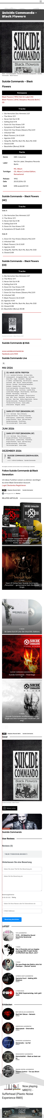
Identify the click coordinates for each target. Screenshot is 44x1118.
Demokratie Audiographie (23, 1040)
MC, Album (18, 169)
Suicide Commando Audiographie (26, 73)
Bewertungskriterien (8, 894)
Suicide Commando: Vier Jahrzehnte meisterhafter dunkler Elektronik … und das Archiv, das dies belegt (22, 541)
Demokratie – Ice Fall (23, 1043)
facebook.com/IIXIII (10, 354)
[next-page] (6, 727)
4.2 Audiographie (11, 73)
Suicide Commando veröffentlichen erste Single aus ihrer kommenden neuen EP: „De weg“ (22, 718)
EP (22, 676)
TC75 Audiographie (21, 933)
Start (3, 73)
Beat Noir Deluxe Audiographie (25, 1012)
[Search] (3, 363)
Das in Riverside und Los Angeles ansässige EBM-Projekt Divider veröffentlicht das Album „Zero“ (27, 951)
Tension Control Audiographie (25, 1069)
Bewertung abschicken (12, 919)
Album (17, 938)
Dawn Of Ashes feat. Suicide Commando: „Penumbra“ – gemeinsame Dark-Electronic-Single (22, 585)
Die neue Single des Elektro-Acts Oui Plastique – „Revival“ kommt (29, 965)
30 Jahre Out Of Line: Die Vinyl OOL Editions (22, 632)
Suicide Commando (28, 490)
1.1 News (21, 536)
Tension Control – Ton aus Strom (27, 1072)
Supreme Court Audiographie (24, 976)
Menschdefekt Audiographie (24, 1054)
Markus (18, 493)
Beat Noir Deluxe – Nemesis (25, 1014)
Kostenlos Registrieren (17, 485)
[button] (3, 1114)
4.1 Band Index (6, 828)
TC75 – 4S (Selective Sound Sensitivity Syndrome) (25, 936)
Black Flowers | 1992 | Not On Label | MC (17, 97)
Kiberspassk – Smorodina (25, 1029)
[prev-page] (3, 727)
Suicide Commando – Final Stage (22, 675)
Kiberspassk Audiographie (23, 1026)
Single (18, 981)
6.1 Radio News (20, 990)
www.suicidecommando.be (13, 351)
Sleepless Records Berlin (14, 490)
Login (4, 485)
